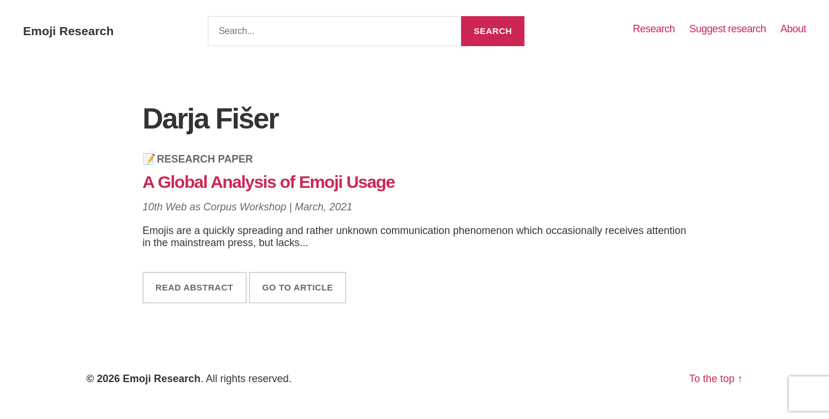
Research (654, 29)
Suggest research (727, 29)
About (793, 29)
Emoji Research (68, 31)
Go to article (297, 287)
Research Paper (205, 159)
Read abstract (194, 287)
